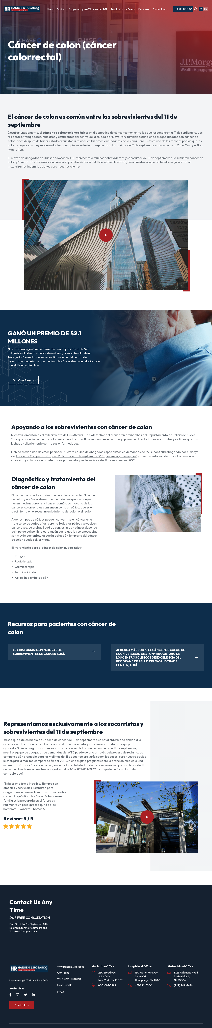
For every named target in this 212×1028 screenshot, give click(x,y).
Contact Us (22, 1005)
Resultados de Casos (123, 9)
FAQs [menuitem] (60, 991)
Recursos (143, 9)
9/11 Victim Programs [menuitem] (69, 978)
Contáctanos (160, 9)
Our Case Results (23, 380)
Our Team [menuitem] (63, 972)
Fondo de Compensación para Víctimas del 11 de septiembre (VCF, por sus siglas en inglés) (76, 456)
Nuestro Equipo (56, 9)
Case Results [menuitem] (64, 985)
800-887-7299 (183, 9)
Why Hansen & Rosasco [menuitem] (70, 966)
